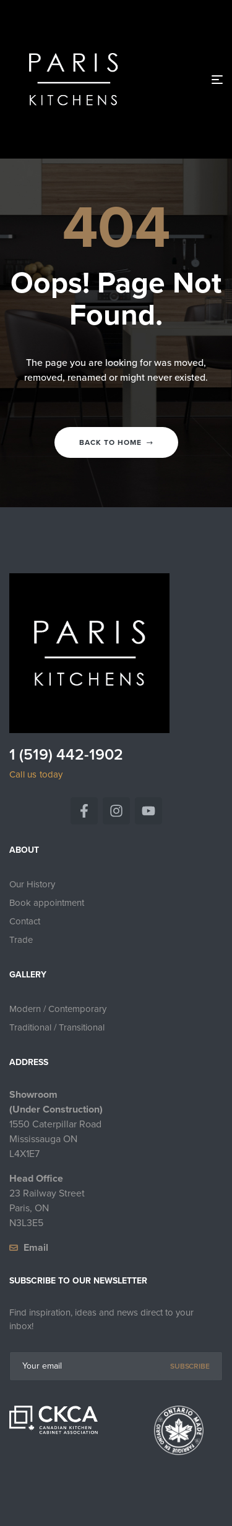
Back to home (116, 442)
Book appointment (46, 903)
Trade (21, 940)
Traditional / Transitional (57, 1027)
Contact (24, 921)
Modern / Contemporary (57, 1009)
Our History (32, 884)
